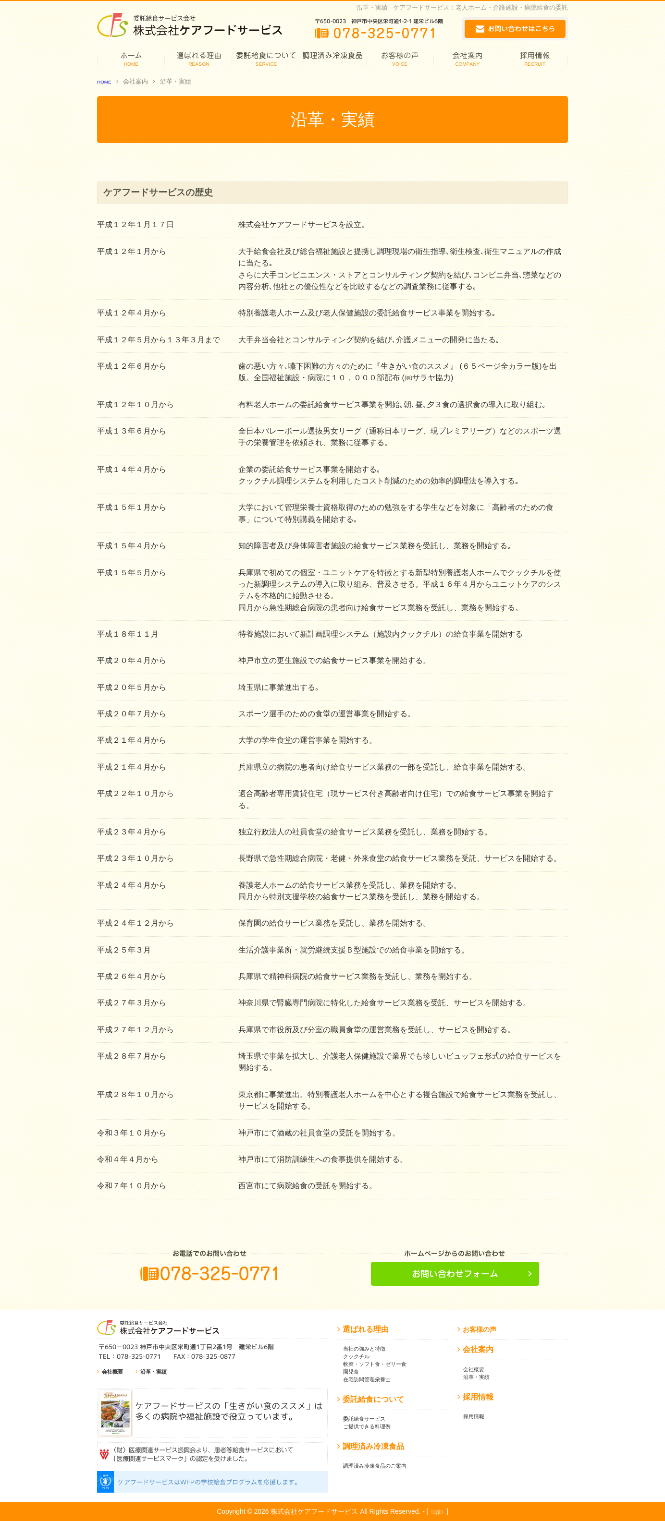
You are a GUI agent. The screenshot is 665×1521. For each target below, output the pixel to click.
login (437, 1511)
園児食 (352, 1371)
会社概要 (114, 1371)
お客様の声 (482, 1329)
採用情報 (475, 1416)
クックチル (358, 1356)
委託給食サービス (368, 1418)
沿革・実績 (159, 1371)
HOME (106, 81)
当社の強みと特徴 (368, 1348)
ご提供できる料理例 (371, 1426)
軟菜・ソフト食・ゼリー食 (380, 1363)
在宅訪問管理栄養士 (371, 1379)
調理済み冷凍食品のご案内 (380, 1465)
